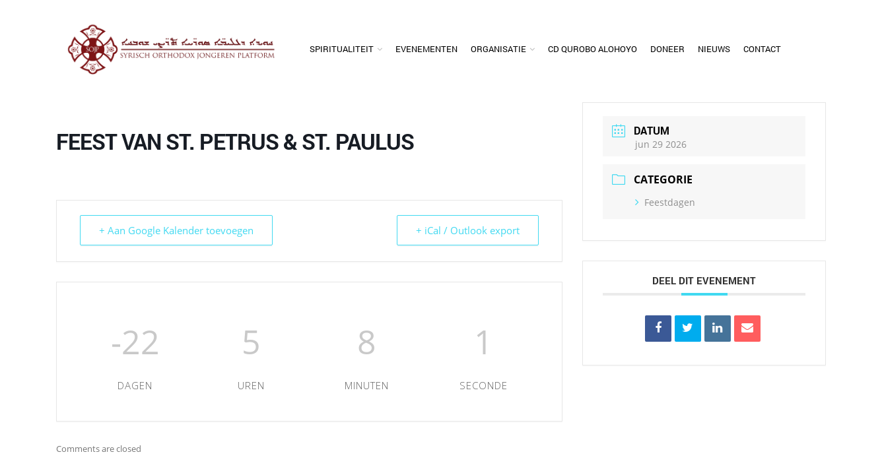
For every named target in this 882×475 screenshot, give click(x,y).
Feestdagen (665, 202)
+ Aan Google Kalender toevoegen (176, 230)
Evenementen (426, 49)
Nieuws (714, 49)
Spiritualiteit (342, 49)
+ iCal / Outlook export (468, 230)
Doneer (667, 49)
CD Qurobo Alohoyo (592, 49)
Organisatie (498, 49)
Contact (762, 49)
